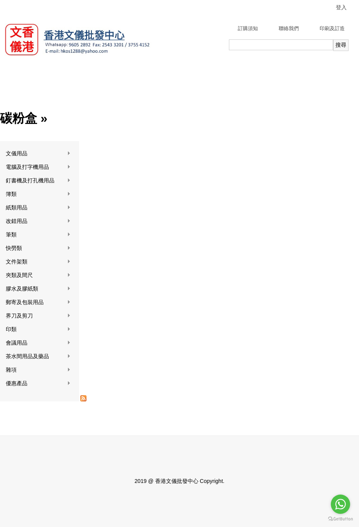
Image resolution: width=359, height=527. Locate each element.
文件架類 (38, 261)
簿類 (38, 194)
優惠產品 (38, 383)
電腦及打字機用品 (38, 167)
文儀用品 (38, 153)
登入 (341, 7)
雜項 (38, 370)
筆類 (38, 234)
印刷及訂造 (332, 28)
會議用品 (38, 343)
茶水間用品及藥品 (38, 356)
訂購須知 (248, 28)
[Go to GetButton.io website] (340, 519)
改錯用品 (38, 221)
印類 (38, 329)
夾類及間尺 (38, 275)
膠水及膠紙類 (38, 289)
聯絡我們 (289, 28)
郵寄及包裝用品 (38, 302)
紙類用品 (38, 207)
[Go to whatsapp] (340, 504)
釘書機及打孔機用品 (38, 180)
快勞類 (38, 248)
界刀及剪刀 (38, 316)
